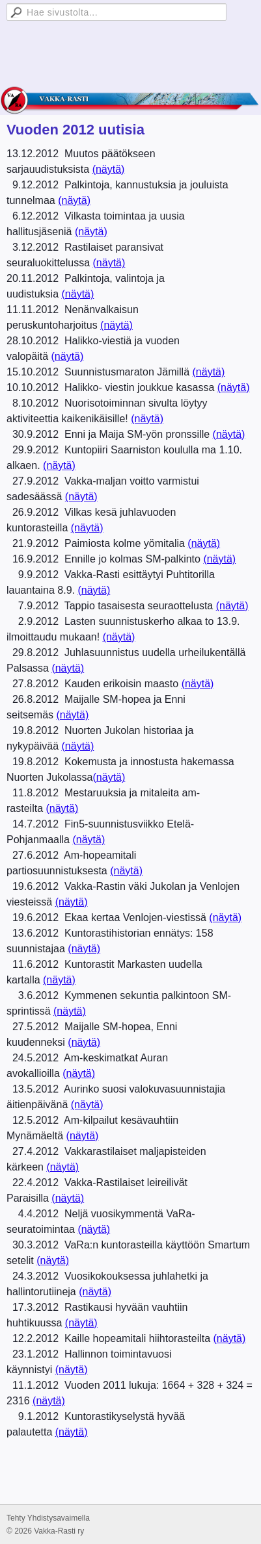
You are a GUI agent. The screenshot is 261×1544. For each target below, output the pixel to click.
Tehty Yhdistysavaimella (48, 1518)
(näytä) (108, 169)
